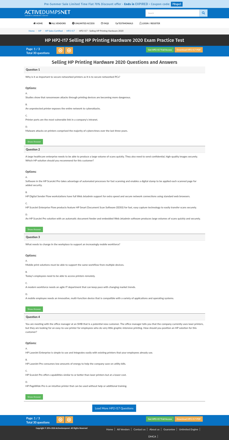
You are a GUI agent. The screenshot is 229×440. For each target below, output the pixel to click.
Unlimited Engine (188, 429)
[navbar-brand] (27, 21)
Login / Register (149, 23)
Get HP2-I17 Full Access (160, 49)
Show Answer (34, 141)
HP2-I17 (70, 30)
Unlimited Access (83, 23)
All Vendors (57, 23)
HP (39, 30)
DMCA (152, 436)
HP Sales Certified (54, 30)
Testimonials (124, 23)
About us (154, 429)
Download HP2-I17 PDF (189, 49)
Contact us (140, 429)
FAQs (105, 23)
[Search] (203, 13)
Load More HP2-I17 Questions (114, 408)
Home (38, 23)
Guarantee (169, 429)
